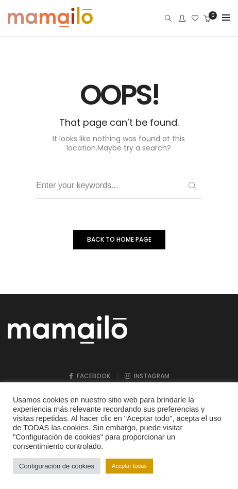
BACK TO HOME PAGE (119, 239)
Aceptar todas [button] (129, 466)
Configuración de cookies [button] (56, 466)
